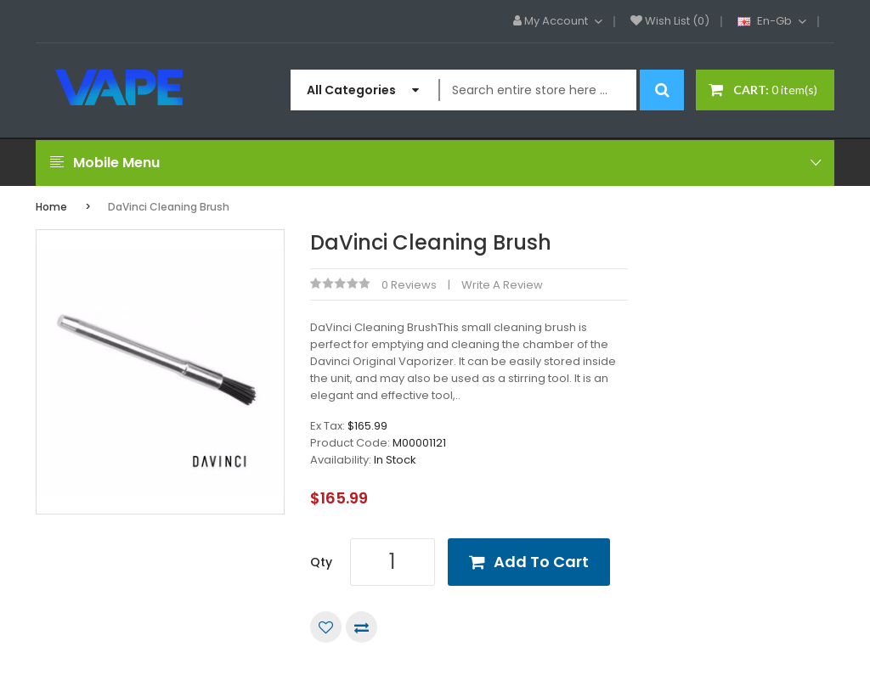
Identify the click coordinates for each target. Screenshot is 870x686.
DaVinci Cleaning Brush (168, 207)
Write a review (502, 284)
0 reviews (409, 284)
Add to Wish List (326, 627)
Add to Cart (541, 561)
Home (51, 207)
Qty (321, 562)
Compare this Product (361, 627)
